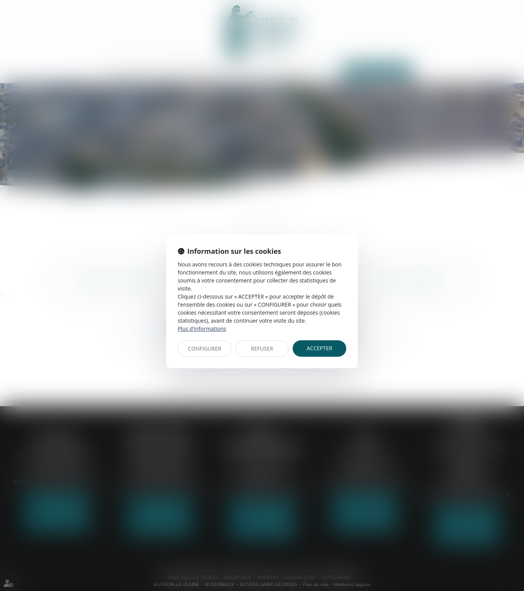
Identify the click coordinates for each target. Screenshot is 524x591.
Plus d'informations (202, 328)
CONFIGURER (204, 348)
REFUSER (262, 348)
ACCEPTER (319, 348)
